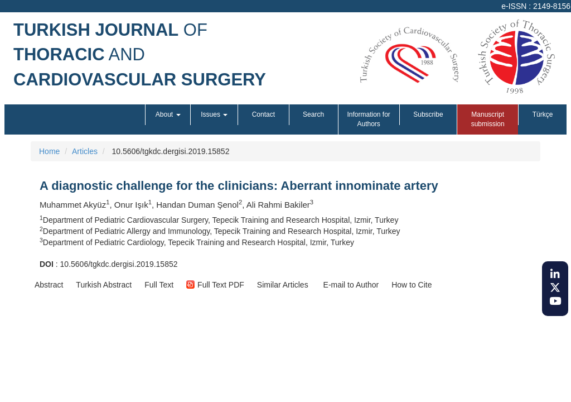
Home (49, 151)
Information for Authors (368, 119)
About (168, 114)
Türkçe (543, 114)
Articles (85, 151)
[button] (49, 284)
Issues (214, 114)
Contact (263, 114)
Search (313, 114)
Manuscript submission (488, 119)
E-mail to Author (350, 284)
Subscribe (428, 114)
